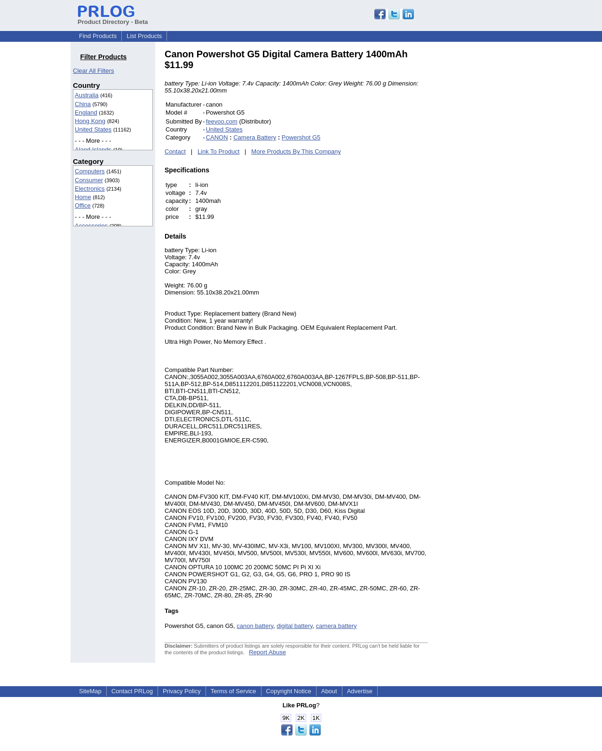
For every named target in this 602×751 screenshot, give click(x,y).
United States (93, 129)
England (86, 112)
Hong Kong (90, 120)
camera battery (336, 625)
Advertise (359, 691)
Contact (175, 151)
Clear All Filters (93, 70)
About (329, 691)
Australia (87, 95)
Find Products (98, 35)
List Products (144, 35)
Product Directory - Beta (113, 18)
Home (83, 197)
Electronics (90, 188)
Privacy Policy (182, 691)
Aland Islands (93, 149)
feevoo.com (222, 121)
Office (83, 205)
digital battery (294, 625)
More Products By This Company (296, 151)
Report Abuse (267, 652)
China (83, 104)
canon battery (255, 625)
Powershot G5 (301, 137)
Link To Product (218, 151)
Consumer (89, 180)
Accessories (91, 225)
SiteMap (90, 691)
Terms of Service (233, 691)
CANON (217, 137)
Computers (90, 171)
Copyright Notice (288, 691)
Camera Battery (254, 137)
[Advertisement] (491, 190)
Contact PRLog (132, 691)
